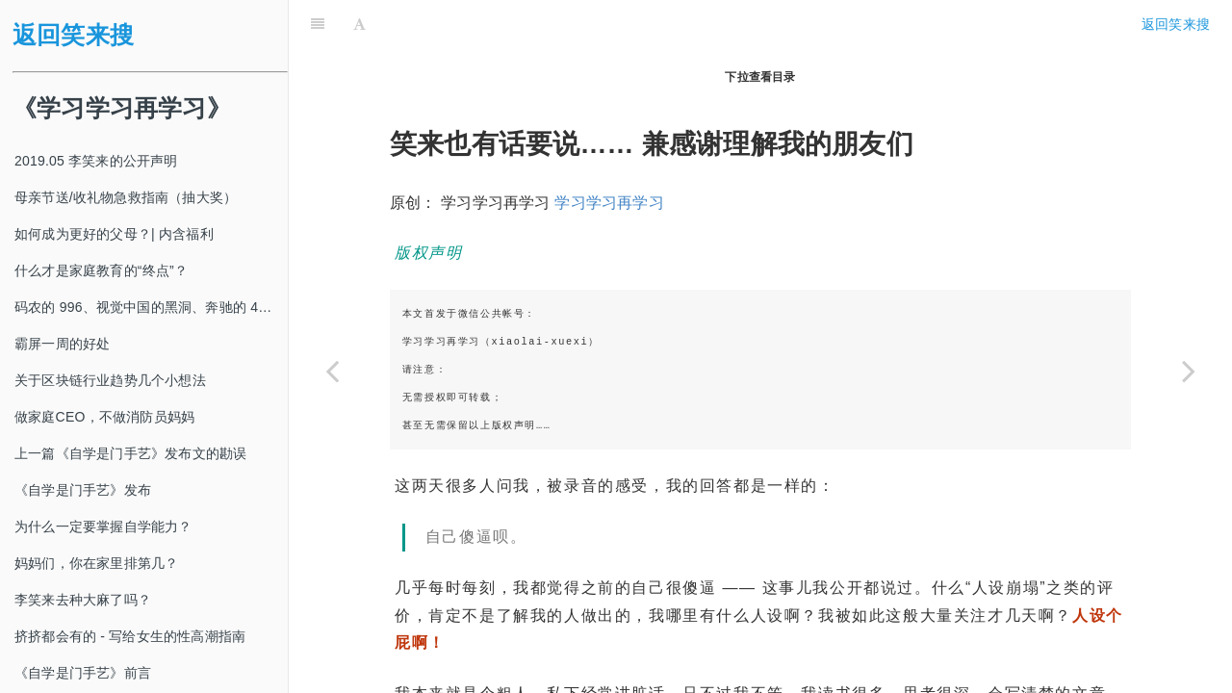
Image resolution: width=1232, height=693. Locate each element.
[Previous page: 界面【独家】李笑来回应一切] (332, 370)
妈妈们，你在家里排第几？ (96, 563)
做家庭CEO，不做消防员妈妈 (104, 416)
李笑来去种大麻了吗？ (82, 599)
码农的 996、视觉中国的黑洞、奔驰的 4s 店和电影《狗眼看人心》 (151, 307)
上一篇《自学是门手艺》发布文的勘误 (130, 453)
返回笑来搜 (73, 35)
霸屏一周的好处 (62, 343)
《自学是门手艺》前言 (82, 672)
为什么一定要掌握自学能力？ (103, 526)
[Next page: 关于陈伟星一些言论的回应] (1188, 370)
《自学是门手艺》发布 (82, 490)
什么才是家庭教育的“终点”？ (101, 270)
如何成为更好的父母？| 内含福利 (114, 234)
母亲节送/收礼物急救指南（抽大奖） (125, 197)
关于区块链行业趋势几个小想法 (110, 380)
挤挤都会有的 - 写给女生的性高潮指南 (129, 636)
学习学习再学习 (608, 154)
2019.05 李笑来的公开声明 (96, 160)
